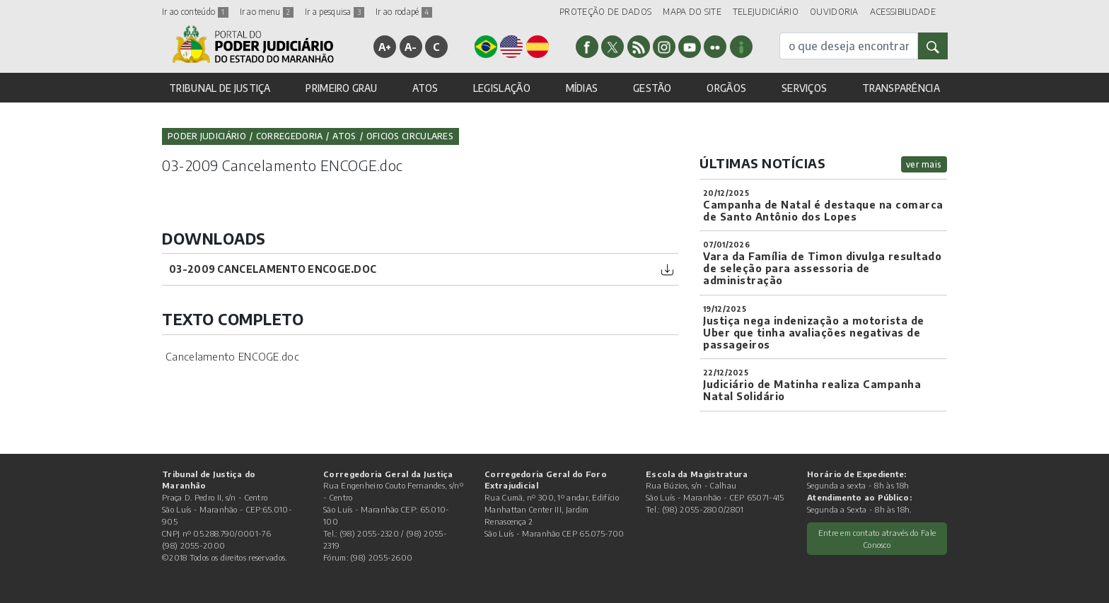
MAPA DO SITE (692, 11)
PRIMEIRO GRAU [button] (341, 88)
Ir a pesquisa (334, 11)
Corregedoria (289, 136)
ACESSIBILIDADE (903, 11)
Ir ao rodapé (404, 11)
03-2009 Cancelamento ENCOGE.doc (272, 269)
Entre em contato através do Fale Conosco (877, 538)
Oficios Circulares (409, 136)
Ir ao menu (267, 11)
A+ (385, 46)
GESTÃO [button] (652, 88)
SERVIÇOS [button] (804, 88)
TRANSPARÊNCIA (901, 88)
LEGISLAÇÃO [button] (501, 88)
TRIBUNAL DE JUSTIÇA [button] (220, 88)
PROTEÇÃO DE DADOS (605, 11)
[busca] (848, 46)
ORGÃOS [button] (726, 88)
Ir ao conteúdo (195, 11)
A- (411, 46)
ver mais (924, 164)
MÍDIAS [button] (582, 88)
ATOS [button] (425, 88)
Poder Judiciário (207, 136)
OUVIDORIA (834, 11)
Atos (344, 136)
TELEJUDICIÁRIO (766, 11)
